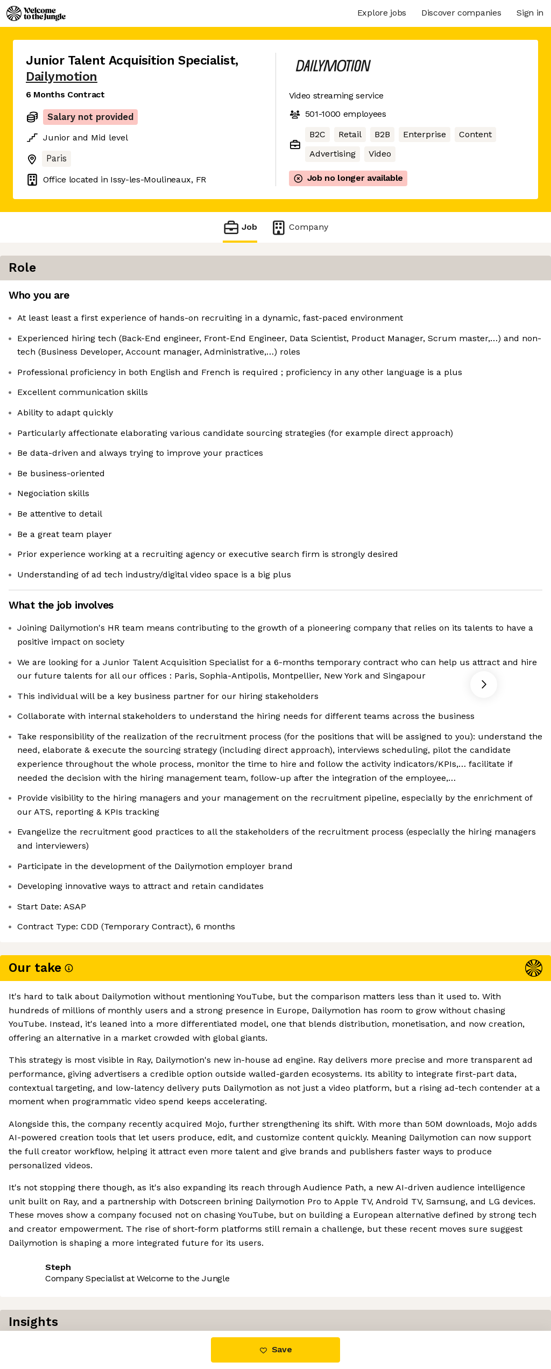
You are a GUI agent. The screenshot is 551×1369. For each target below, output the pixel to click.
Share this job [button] (55, 1286)
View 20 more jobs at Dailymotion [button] (171, 1286)
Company (299, 227)
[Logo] (36, 13)
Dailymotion (61, 76)
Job (240, 227)
